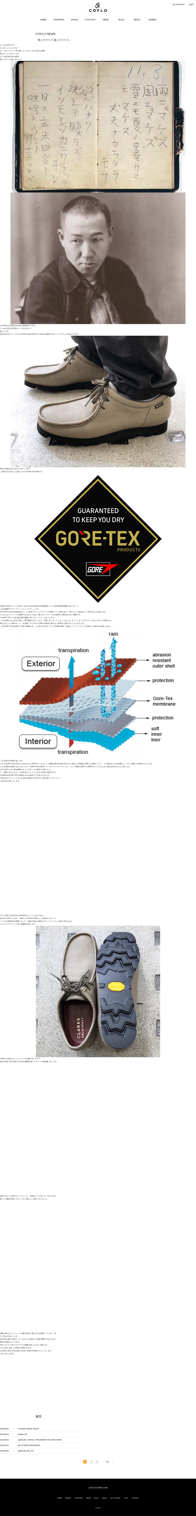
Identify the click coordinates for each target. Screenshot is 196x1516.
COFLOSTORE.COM (98, 1488)
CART (191, 5)
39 (107, 1462)
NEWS (106, 20)
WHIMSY (153, 20)
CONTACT (135, 1498)
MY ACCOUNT (178, 5)
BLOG (121, 20)
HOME (43, 20)
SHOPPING (59, 20)
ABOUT (137, 20)
